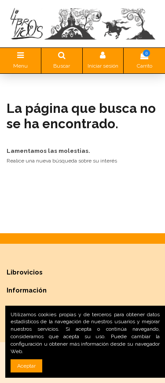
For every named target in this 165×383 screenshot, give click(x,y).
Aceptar (26, 366)
